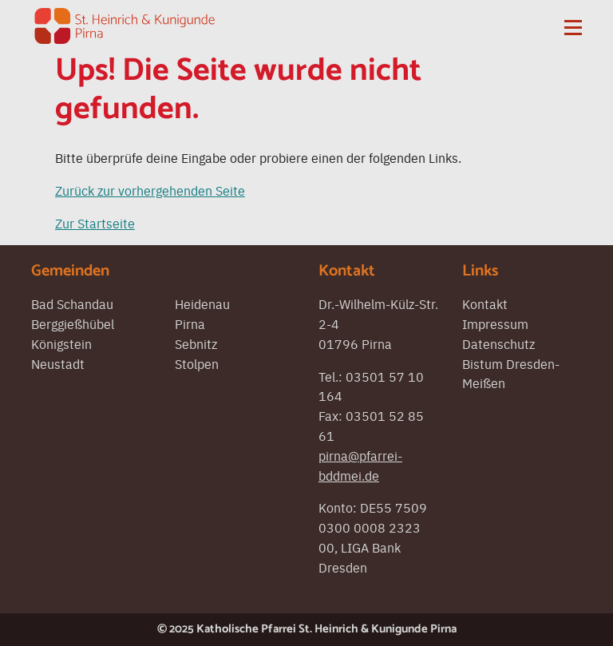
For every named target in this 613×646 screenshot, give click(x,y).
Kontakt (485, 303)
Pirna (190, 323)
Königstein (61, 343)
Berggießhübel (72, 323)
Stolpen (197, 363)
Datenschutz (498, 343)
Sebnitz (196, 343)
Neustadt (58, 363)
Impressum (495, 323)
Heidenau (202, 303)
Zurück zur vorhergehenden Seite (150, 190)
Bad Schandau (72, 303)
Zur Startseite (95, 223)
